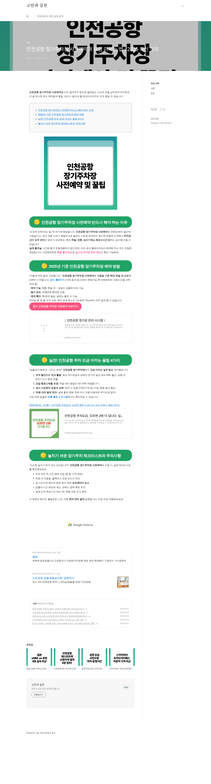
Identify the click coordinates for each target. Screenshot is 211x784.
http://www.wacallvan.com (44, 593)
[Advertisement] (80, 107)
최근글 (154, 109)
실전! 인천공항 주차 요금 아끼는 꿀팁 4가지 (61, 160)
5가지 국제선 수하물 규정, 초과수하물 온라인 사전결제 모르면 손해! (63, 664)
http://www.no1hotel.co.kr (43, 614)
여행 (34, 644)
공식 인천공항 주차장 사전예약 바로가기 (55, 347)
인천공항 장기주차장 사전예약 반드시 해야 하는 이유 (66, 151)
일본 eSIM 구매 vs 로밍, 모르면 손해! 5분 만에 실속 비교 (58, 650)
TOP (182, 775)
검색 (175, 6)
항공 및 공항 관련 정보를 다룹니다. (46, 729)
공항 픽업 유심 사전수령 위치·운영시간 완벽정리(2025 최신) (59, 657)
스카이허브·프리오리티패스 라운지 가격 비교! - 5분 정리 (58, 661)
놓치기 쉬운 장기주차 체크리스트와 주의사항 (61, 164)
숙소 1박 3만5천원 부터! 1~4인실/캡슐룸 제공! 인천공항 (61, 623)
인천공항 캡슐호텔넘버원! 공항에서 (53, 619)
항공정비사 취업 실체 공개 (50, 16)
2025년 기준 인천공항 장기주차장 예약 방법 (61, 155)
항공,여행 (155, 83)
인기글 (162, 109)
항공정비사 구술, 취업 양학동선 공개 (40, 774)
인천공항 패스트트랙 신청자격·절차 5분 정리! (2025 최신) (58, 653)
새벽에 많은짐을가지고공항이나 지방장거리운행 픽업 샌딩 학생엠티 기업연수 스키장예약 (79, 601)
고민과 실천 (36, 6)
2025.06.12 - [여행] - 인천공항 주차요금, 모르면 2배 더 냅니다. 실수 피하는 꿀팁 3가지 (74, 446)
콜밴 (35, 597)
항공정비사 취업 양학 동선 (161, 123)
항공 (153, 93)
